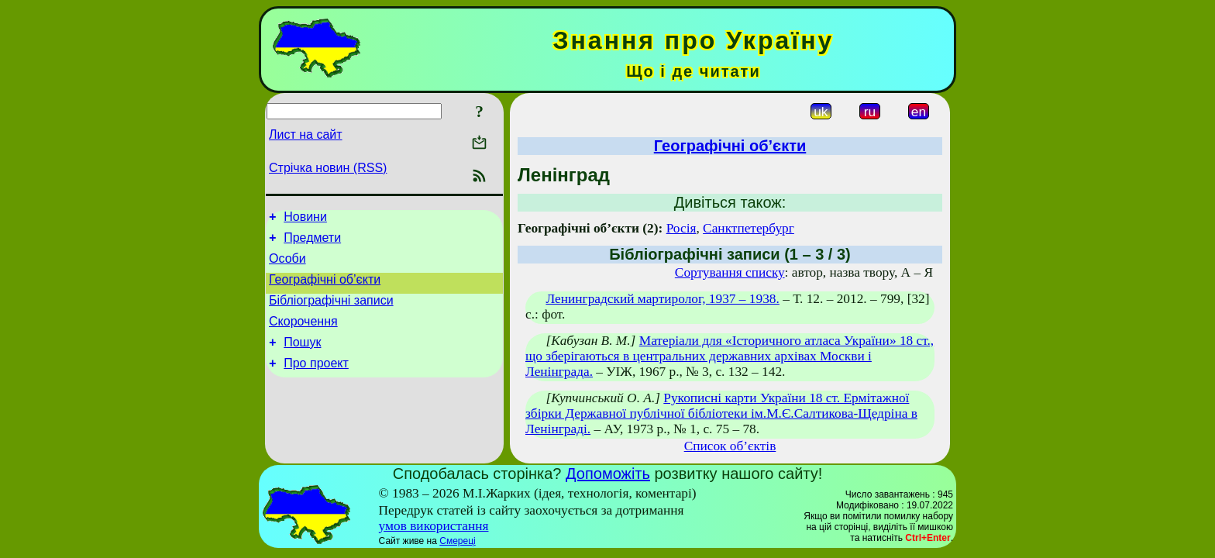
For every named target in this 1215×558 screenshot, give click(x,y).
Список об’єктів (730, 446)
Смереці (457, 541)
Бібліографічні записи (331, 312)
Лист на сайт (305, 134)
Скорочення (303, 335)
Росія (681, 228)
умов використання (434, 525)
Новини (305, 219)
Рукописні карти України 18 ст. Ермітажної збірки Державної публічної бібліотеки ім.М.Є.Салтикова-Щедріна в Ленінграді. (721, 413)
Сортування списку (730, 272)
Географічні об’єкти (324, 288)
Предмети (312, 242)
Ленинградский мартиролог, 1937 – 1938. (662, 298)
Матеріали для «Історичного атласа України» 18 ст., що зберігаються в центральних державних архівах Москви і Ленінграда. (729, 356)
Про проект (316, 381)
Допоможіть (608, 473)
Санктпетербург (748, 228)
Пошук (302, 358)
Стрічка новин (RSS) (328, 167)
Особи (287, 265)
